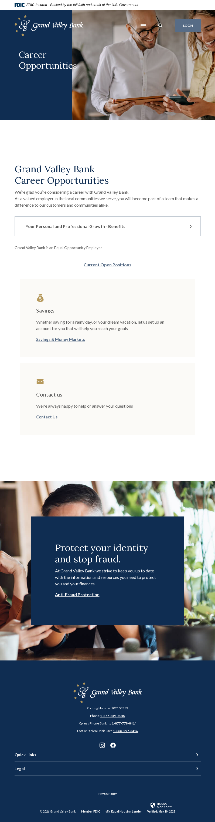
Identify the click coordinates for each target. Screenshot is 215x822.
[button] (108, 226)
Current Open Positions (107, 264)
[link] (161, 807)
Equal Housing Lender (126, 811)
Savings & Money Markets (60, 339)
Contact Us (46, 416)
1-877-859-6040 (112, 716)
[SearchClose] (160, 25)
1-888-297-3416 (125, 731)
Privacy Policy (107, 793)
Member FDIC (90, 811)
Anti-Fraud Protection (77, 594)
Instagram (102, 745)
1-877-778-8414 (124, 723)
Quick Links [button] (25, 754)
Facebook (113, 745)
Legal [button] (20, 768)
